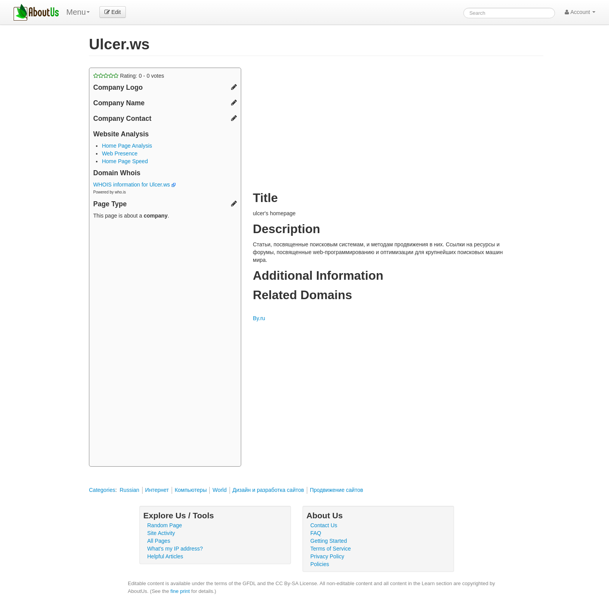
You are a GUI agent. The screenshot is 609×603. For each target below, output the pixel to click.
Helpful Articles (165, 556)
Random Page (164, 525)
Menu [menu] (78, 12)
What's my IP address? (175, 548)
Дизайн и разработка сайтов (268, 490)
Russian (129, 490)
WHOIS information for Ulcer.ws (134, 184)
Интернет (157, 490)
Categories (102, 490)
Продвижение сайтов (336, 490)
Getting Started (328, 541)
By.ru (259, 318)
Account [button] (580, 12)
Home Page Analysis (127, 146)
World (219, 490)
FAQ (315, 533)
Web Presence (119, 153)
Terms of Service (330, 548)
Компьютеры (191, 490)
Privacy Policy (327, 556)
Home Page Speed (125, 161)
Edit (112, 12)
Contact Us (323, 525)
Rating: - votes (128, 76)
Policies (319, 564)
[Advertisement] (165, 343)
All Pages (158, 541)
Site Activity (161, 533)
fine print (180, 591)
